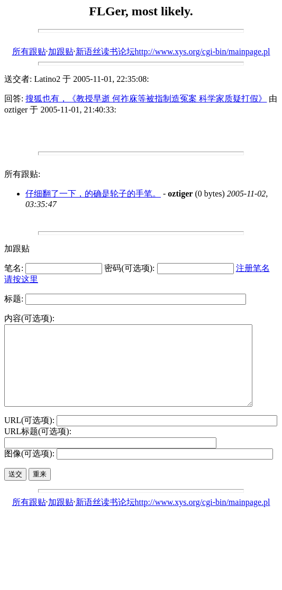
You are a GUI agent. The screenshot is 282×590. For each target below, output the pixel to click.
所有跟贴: (22, 174)
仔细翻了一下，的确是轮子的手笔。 (93, 193)
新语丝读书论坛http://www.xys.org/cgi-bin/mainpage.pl (173, 51)
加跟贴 (61, 51)
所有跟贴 (29, 51)
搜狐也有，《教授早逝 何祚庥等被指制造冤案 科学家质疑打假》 (146, 98)
